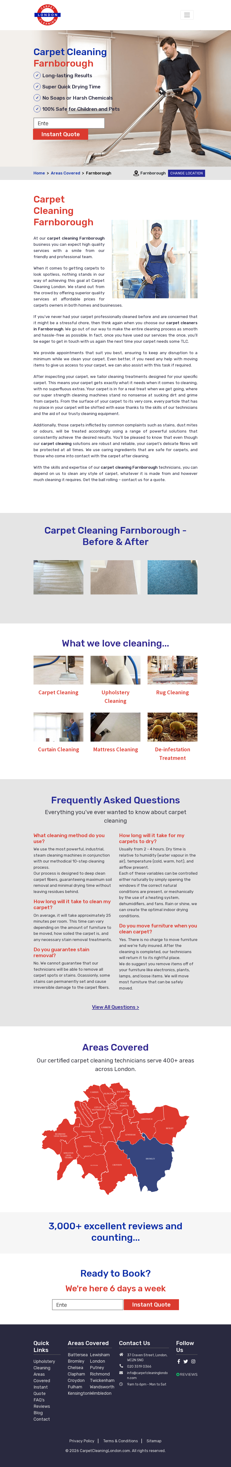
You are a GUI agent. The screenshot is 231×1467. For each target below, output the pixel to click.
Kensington (79, 1393)
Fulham (75, 1387)
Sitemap (154, 1441)
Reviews (42, 1406)
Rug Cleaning (172, 692)
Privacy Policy (81, 1441)
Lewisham (100, 1354)
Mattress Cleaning (115, 749)
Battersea (78, 1354)
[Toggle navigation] (187, 15)
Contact (42, 1419)
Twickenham (102, 1380)
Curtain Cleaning (58, 749)
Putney (97, 1367)
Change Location (186, 173)
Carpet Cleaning (58, 692)
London (97, 1361)
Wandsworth (102, 1387)
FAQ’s (39, 1400)
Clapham (76, 1374)
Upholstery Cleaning (44, 1364)
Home (39, 173)
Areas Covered (65, 173)
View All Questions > (115, 1007)
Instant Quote (41, 1390)
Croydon (76, 1380)
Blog (38, 1412)
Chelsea (75, 1367)
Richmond (100, 1374)
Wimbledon (100, 1393)
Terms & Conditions (120, 1441)
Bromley (76, 1361)
